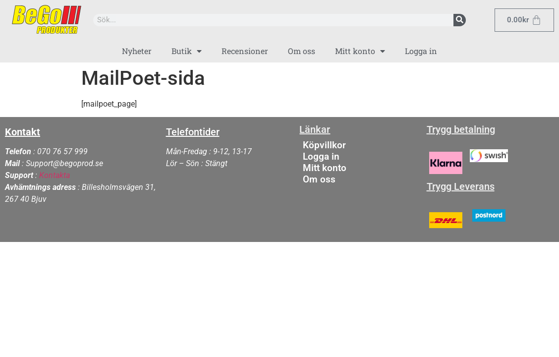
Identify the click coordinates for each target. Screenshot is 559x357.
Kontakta (54, 175)
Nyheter (137, 51)
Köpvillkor (324, 145)
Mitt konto (360, 51)
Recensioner (245, 51)
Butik (186, 51)
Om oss (301, 51)
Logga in (421, 51)
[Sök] (459, 20)
